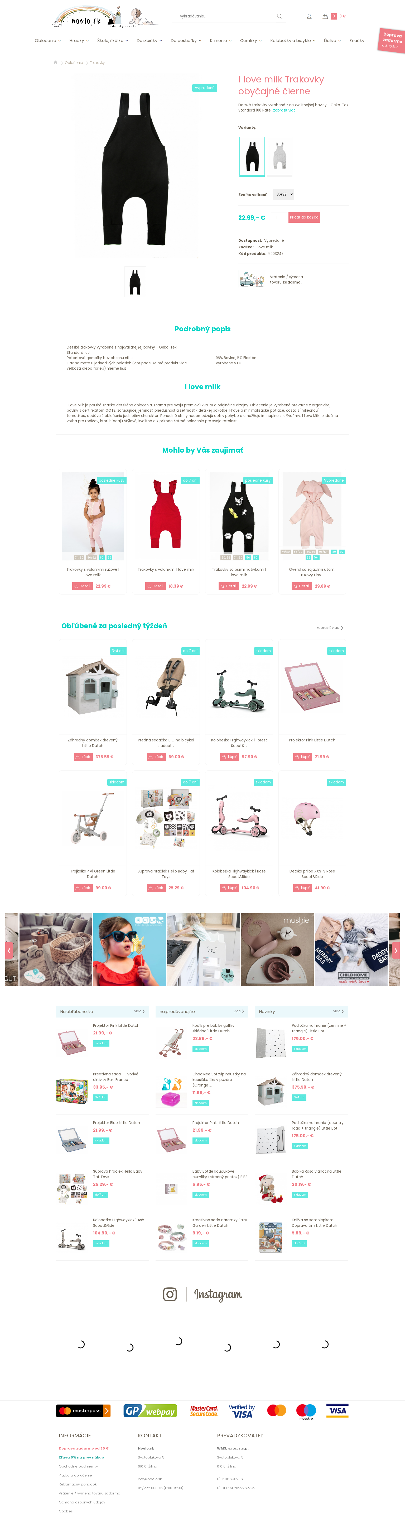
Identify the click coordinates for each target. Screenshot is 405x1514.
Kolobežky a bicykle (290, 41)
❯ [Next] (396, 950)
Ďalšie (330, 41)
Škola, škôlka (110, 41)
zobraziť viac (284, 110)
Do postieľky (184, 41)
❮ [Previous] (9, 950)
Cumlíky (248, 41)
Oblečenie (45, 41)
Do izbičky (147, 41)
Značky (356, 41)
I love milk (263, 247)
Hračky (76, 41)
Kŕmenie (218, 41)
